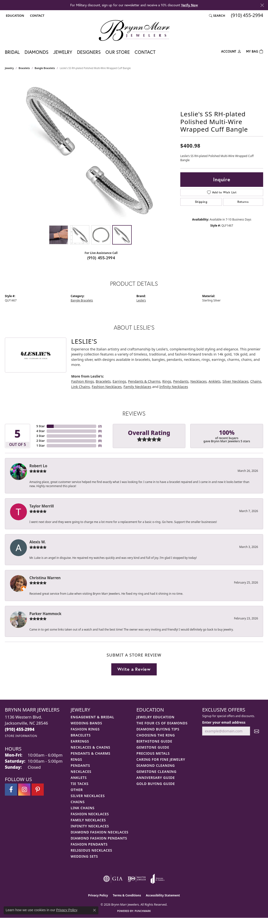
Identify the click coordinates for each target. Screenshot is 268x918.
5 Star (40, 426)
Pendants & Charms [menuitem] (91, 753)
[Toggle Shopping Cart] (254, 51)
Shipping (201, 202)
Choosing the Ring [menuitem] (156, 735)
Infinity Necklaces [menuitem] (90, 826)
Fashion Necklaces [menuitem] (90, 814)
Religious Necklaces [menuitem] (91, 850)
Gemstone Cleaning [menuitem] (157, 771)
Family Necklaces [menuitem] (88, 820)
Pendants (181, 381)
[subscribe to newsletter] (256, 731)
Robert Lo (38, 465)
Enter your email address (223, 722)
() (100, 426)
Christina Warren (45, 577)
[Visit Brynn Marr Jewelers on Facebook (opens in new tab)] (11, 789)
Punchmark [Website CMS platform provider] (143, 911)
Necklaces (198, 381)
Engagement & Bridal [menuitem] (92, 717)
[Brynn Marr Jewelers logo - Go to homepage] (134, 30)
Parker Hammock (45, 613)
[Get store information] (21, 736)
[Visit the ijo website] (137, 879)
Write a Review (134, 669)
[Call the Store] (20, 729)
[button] (14, 15)
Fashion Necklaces (106, 386)
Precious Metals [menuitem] (153, 753)
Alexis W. (37, 541)
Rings (166, 381)
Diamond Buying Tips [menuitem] (158, 729)
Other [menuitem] (77, 789)
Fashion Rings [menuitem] (85, 729)
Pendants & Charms (144, 381)
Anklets (214, 381)
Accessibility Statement (163, 895)
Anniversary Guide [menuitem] (156, 777)
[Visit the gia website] (113, 879)
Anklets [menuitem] (79, 777)
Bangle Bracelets (45, 68)
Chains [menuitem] (78, 801)
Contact (145, 52)
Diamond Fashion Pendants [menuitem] (99, 838)
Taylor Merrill (41, 506)
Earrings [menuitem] (80, 741)
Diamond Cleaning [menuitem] (156, 765)
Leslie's (141, 300)
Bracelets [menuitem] (81, 735)
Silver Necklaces (235, 381)
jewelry (9, 68)
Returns (243, 202)
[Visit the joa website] (158, 879)
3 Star (40, 436)
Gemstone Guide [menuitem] (153, 747)
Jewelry (62, 52)
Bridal (12, 52)
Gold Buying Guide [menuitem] (156, 783)
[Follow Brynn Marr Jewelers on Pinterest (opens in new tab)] (38, 789)
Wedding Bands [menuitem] (86, 723)
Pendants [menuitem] (80, 765)
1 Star (40, 445)
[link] (36, 15)
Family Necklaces (137, 386)
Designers (89, 52)
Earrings (119, 381)
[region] (90, 150)
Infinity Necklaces (173, 386)
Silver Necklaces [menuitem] (88, 795)
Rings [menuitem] (76, 759)
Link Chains (80, 386)
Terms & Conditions (127, 895)
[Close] (262, 5)
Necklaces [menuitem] (81, 771)
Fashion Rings (82, 381)
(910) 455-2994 (101, 257)
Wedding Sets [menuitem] (84, 856)
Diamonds (36, 52)
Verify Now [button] (189, 5)
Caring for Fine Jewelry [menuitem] (161, 759)
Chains (255, 381)
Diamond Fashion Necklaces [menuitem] (100, 832)
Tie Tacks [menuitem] (80, 783)
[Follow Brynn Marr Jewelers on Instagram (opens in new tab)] (24, 789)
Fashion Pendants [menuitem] (89, 844)
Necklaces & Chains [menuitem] (90, 747)
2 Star (40, 441)
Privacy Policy (98, 895)
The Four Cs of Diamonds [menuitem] (162, 723)
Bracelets (24, 68)
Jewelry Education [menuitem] (156, 717)
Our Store (117, 52)
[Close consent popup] (94, 910)
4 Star (40, 431)
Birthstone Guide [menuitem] (155, 741)
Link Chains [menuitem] (83, 808)
